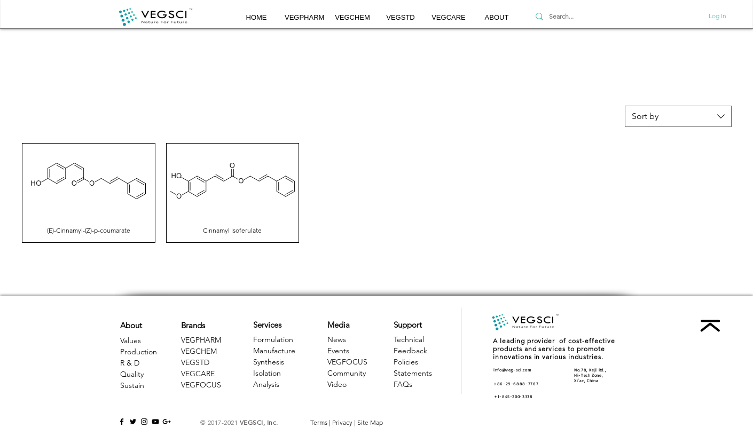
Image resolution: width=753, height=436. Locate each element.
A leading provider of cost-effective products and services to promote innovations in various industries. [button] (554, 349)
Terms (318, 422)
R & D (129, 363)
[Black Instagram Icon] (144, 421)
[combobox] (678, 116)
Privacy (342, 422)
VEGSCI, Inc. (259, 422)
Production (138, 351)
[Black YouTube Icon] (155, 421)
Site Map (370, 422)
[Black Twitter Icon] (133, 421)
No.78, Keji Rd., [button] (590, 369)
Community (346, 373)
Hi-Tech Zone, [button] (588, 375)
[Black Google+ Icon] (166, 421)
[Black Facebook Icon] (121, 421)
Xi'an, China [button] (586, 380)
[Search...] (582, 16)
